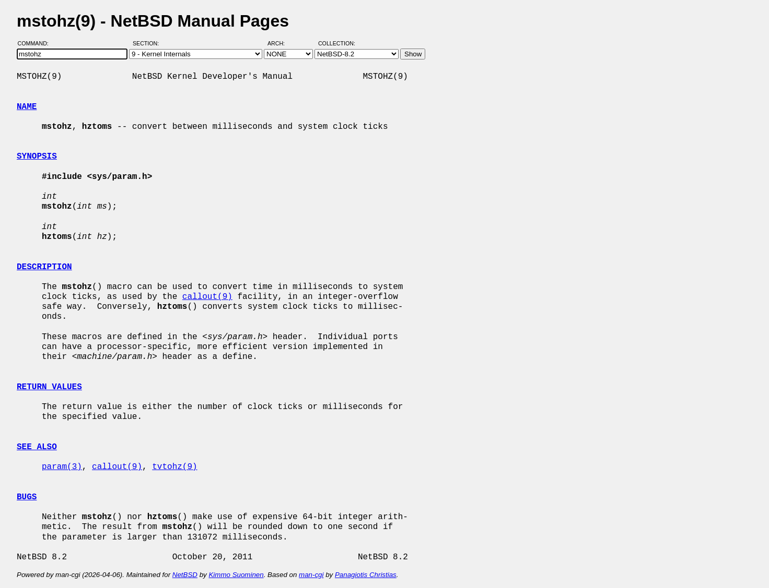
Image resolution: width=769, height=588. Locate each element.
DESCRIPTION (44, 267)
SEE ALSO (37, 447)
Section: (148, 43)
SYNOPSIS (37, 156)
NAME (27, 107)
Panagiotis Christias (366, 575)
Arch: (280, 43)
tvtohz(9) (174, 467)
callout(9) (207, 297)
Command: (36, 43)
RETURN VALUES (49, 387)
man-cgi (311, 575)
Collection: (336, 43)
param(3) (62, 467)
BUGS (27, 497)
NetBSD (184, 575)
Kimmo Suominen (235, 575)
